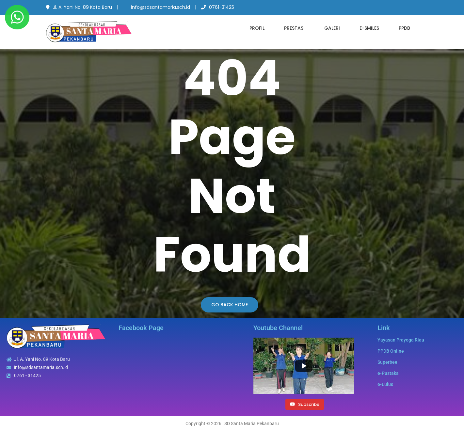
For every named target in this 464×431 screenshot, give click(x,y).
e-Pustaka (388, 373)
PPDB (404, 28)
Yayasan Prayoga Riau (400, 340)
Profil (256, 28)
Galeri (332, 28)
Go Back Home (229, 304)
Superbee (387, 362)
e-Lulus (385, 384)
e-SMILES (369, 28)
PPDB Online (390, 351)
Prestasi (294, 28)
